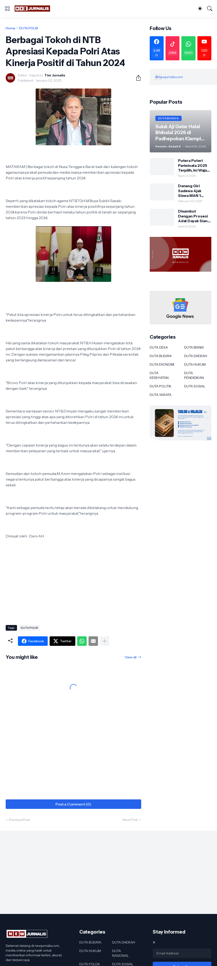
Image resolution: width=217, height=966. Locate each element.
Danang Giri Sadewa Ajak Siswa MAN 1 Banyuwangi (189, 190)
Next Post (130, 820)
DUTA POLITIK (160, 386)
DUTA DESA (159, 347)
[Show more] (104, 641)
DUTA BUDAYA (161, 356)
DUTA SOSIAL (194, 386)
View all (130, 657)
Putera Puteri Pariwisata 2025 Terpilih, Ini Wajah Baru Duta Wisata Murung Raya (194, 165)
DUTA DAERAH (195, 356)
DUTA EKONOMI (162, 364)
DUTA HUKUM (195, 364)
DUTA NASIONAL (120, 953)
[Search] (209, 8)
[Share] (136, 78)
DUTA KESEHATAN (159, 375)
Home (10, 28)
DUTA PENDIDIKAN (194, 375)
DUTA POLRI (28, 28)
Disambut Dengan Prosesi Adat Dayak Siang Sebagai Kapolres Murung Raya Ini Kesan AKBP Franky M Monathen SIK (194, 216)
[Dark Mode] (200, 8)
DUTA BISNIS (194, 347)
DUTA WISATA (160, 395)
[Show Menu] (7, 8)
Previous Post (19, 820)
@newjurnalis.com (169, 77)
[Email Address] (182, 953)
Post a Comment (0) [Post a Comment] (73, 804)
